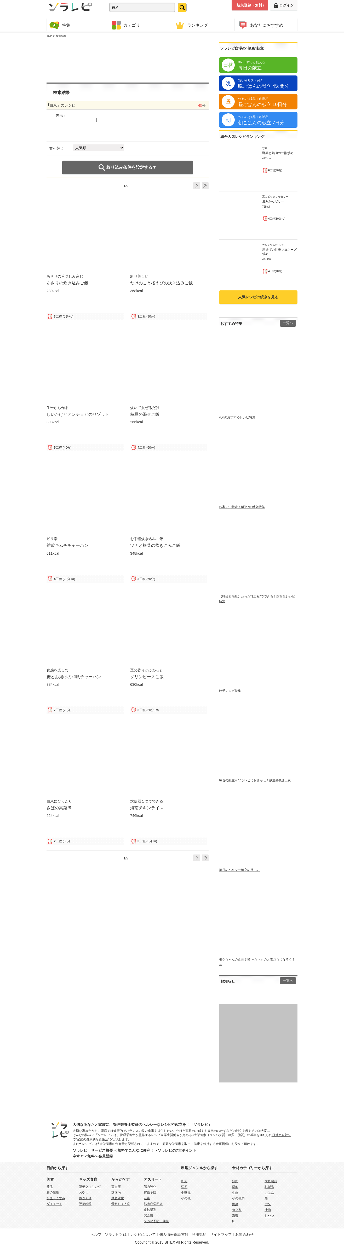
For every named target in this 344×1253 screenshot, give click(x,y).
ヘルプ (95, 1234)
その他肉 (238, 1198)
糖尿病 (116, 1192)
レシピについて (143, 1234)
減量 (147, 1198)
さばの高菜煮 (59, 807)
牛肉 (235, 1193)
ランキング (191, 25)
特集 (59, 25)
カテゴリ (126, 25)
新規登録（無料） (251, 5)
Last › (205, 185)
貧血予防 (150, 1192)
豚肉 (235, 1187)
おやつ (83, 1192)
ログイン (284, 5)
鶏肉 (235, 1181)
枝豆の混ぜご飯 (144, 414)
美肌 (50, 1186)
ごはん (269, 1193)
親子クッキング (90, 1186)
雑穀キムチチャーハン (67, 545)
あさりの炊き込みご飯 (67, 282)
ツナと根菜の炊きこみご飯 (155, 545)
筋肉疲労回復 (153, 1204)
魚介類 (237, 1210)
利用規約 (199, 1234)
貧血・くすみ (56, 1198)
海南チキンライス (147, 807)
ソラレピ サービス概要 (93, 1150)
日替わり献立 (281, 1135)
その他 (186, 1198)
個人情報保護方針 (173, 1234)
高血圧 (116, 1186)
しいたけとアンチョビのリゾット (78, 414)
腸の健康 (53, 1192)
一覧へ (288, 323)
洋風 (184, 1187)
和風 (184, 1181)
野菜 (235, 1204)
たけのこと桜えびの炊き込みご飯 (161, 282)
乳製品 (269, 1187)
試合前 (148, 1215)
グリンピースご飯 (147, 676)
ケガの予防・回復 (156, 1221)
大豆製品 (271, 1181)
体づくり (85, 1198)
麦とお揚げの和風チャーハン (74, 676)
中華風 (186, 1193)
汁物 (268, 1210)
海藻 (235, 1215)
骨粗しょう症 (120, 1204)
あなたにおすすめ (260, 25)
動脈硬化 (117, 1198)
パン (268, 1204)
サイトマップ (221, 1234)
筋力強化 (150, 1186)
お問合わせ (244, 1234)
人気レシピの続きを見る (258, 297)
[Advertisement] (128, 60)
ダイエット (54, 1204)
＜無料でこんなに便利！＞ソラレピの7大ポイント (155, 1150)
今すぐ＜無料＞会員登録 (93, 1156)
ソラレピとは (116, 1234)
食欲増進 (150, 1209)
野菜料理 (85, 1204)
